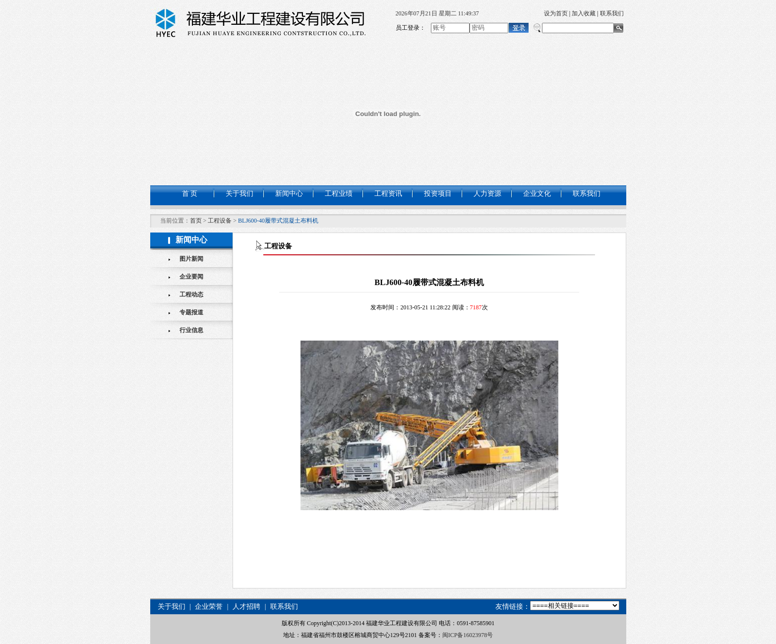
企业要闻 (191, 276)
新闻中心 (289, 193)
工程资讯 (388, 193)
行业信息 (191, 330)
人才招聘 (246, 606)
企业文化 (537, 193)
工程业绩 (339, 193)
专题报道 (191, 312)
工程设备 (220, 220)
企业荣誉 (209, 606)
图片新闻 (191, 258)
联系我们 (612, 13)
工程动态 (191, 294)
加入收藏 (584, 13)
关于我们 (239, 193)
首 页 (190, 193)
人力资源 (487, 193)
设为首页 (556, 13)
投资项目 (438, 193)
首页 (196, 220)
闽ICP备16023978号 (467, 635)
